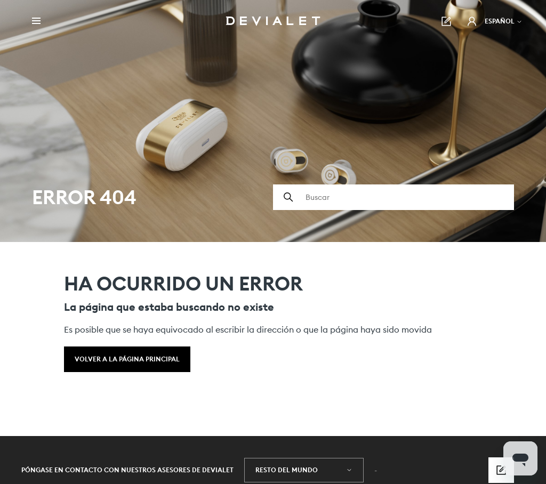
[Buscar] (393, 197)
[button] (472, 21)
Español (504, 21)
